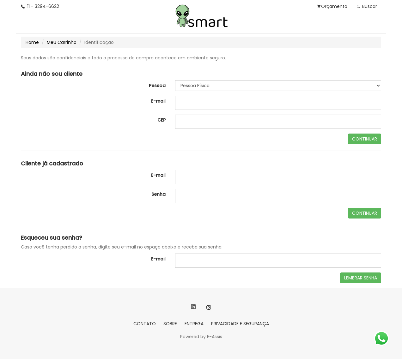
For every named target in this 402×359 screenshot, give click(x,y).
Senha (158, 194)
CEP (161, 120)
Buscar (367, 6)
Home (32, 42)
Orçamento (332, 6)
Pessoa (157, 85)
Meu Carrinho (61, 42)
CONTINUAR (364, 139)
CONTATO (144, 323)
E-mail (158, 101)
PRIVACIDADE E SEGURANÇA (240, 323)
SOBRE (170, 323)
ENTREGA (194, 323)
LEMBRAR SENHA (360, 278)
